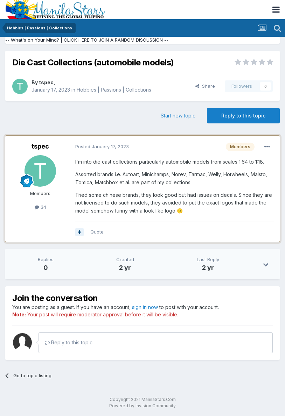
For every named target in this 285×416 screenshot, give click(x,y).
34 (40, 207)
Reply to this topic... (70, 342)
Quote (97, 232)
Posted (102, 146)
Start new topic (178, 116)
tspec (46, 82)
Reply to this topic (243, 116)
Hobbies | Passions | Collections (114, 90)
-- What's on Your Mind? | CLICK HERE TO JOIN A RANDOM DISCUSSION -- (86, 40)
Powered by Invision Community (142, 405)
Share (205, 86)
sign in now (145, 307)
